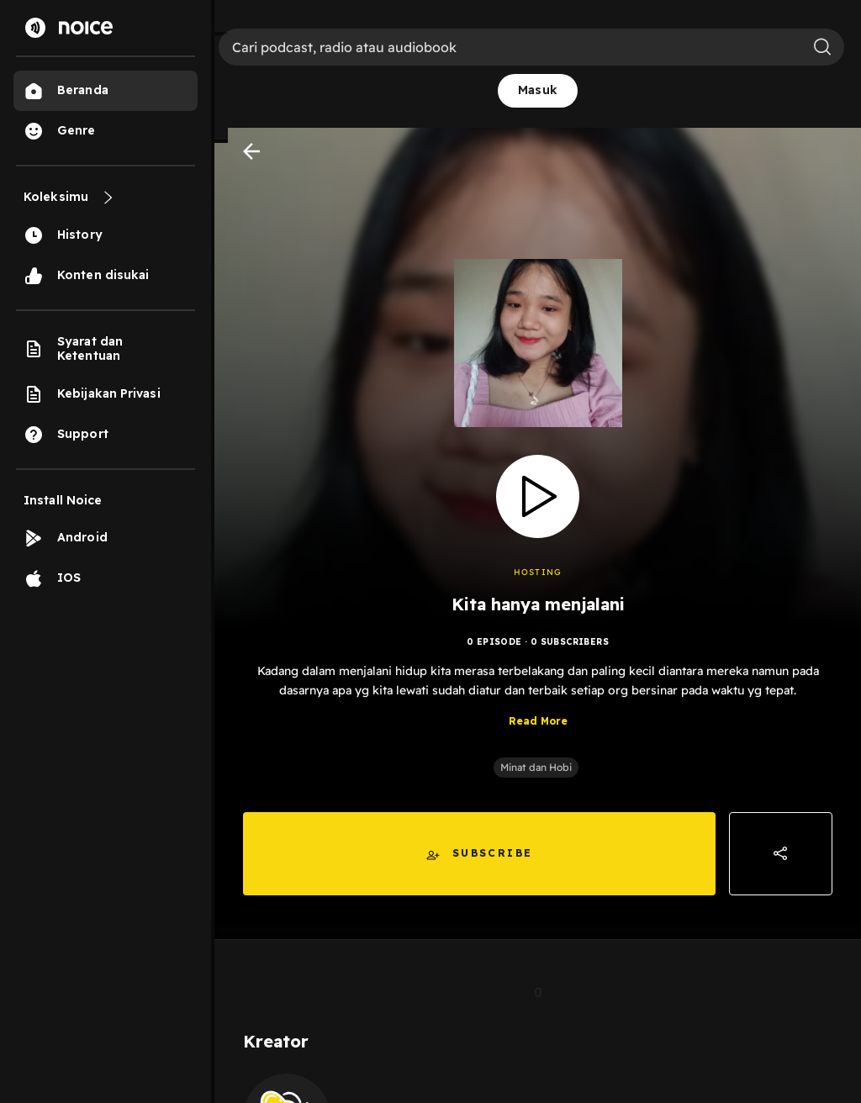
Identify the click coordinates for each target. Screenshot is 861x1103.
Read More (538, 721)
